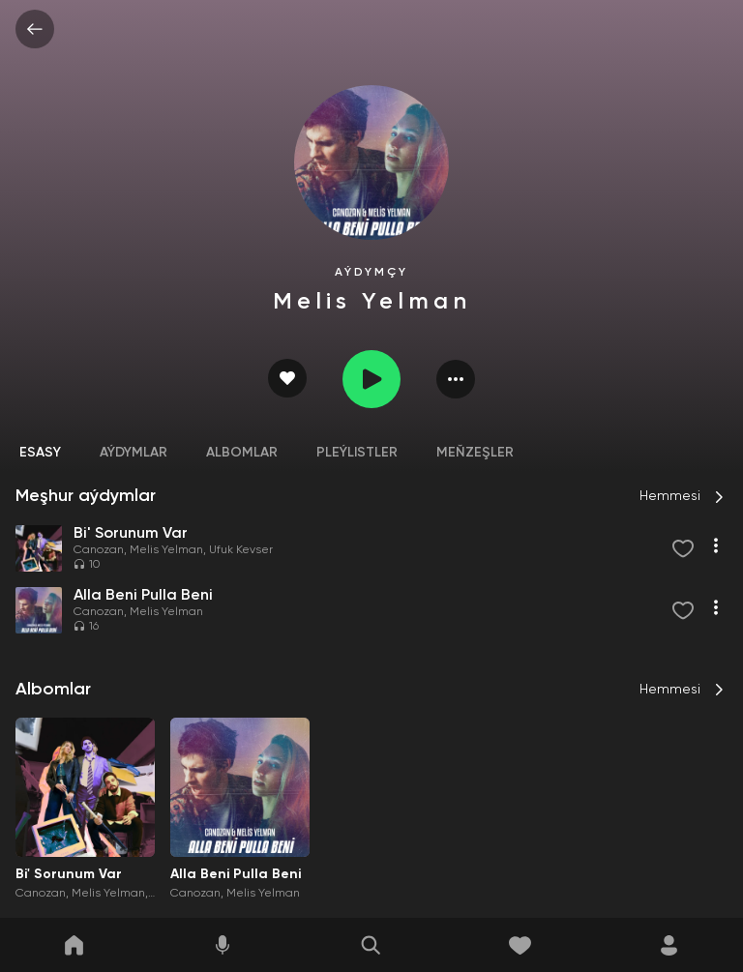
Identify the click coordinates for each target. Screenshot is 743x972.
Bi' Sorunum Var (68, 874)
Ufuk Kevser (241, 550)
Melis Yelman (166, 550)
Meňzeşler (475, 452)
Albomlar (242, 452)
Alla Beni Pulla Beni (235, 874)
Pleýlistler (357, 452)
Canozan (99, 550)
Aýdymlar (133, 452)
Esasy (40, 452)
